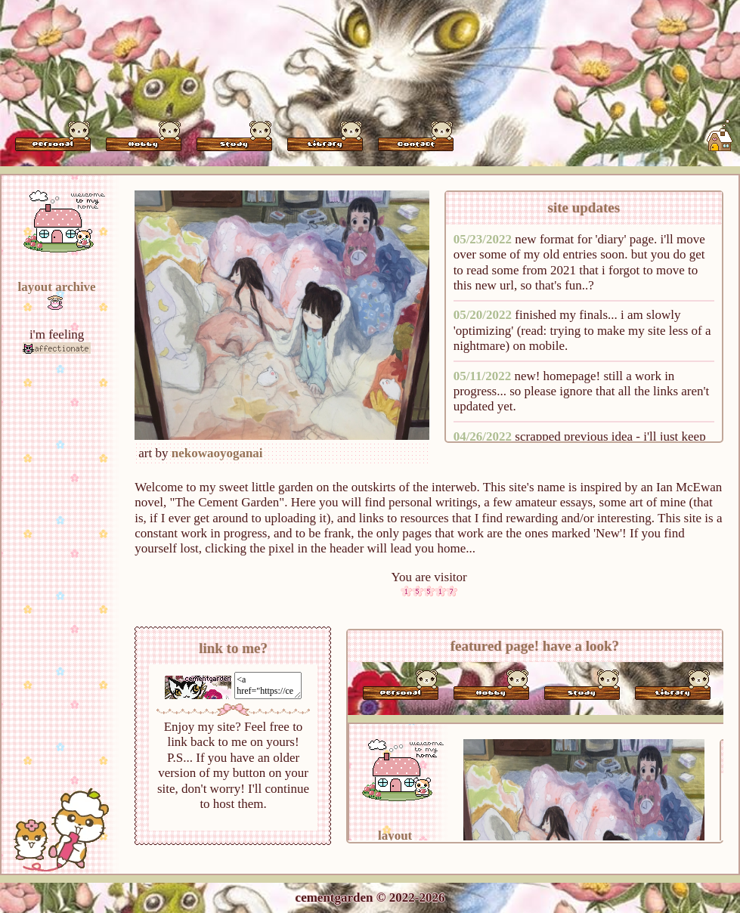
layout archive (57, 287)
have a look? (581, 646)
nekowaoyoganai (217, 453)
